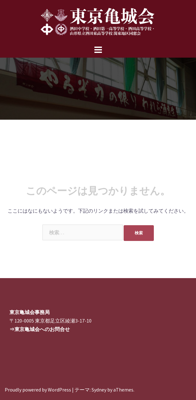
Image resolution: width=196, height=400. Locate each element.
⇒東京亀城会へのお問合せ (39, 329)
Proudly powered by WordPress (38, 389)
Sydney (99, 389)
